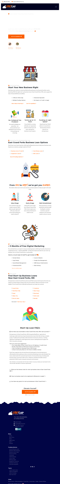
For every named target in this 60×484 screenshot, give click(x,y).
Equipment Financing (14, 461)
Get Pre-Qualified (16, 36)
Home (10, 436)
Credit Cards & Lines (13, 470)
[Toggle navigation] (56, 6)
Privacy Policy (26, 481)
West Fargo (37, 290)
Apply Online (12, 440)
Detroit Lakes (15, 298)
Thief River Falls (16, 290)
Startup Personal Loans (14, 449)
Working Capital (12, 460)
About (10, 439)
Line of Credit (12, 458)
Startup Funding (12, 453)
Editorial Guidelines (19, 481)
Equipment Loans (15, 153)
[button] (30, 331)
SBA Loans (36, 153)
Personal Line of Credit (14, 452)
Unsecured (11, 455)
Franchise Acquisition (13, 464)
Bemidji (35, 298)
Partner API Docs (42, 481)
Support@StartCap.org (18, 1)
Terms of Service (11, 481)
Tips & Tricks (11, 437)
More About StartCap (18, 103)
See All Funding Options (16, 157)
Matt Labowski (18, 48)
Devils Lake (36, 296)
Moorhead (36, 293)
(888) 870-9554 (7, 1)
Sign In (10, 442)
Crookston (36, 288)
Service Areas (32, 481)
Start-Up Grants (12, 474)
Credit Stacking (12, 456)
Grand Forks (15, 288)
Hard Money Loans (38, 151)
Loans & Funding (12, 473)
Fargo (13, 293)
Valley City (15, 296)
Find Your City (18, 301)
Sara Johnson (10, 48)
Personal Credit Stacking (14, 450)
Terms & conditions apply (17, 268)
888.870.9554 (18, 422)
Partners (11, 443)
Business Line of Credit (17, 151)
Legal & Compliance (13, 471)
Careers (37, 481)
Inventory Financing (13, 463)
